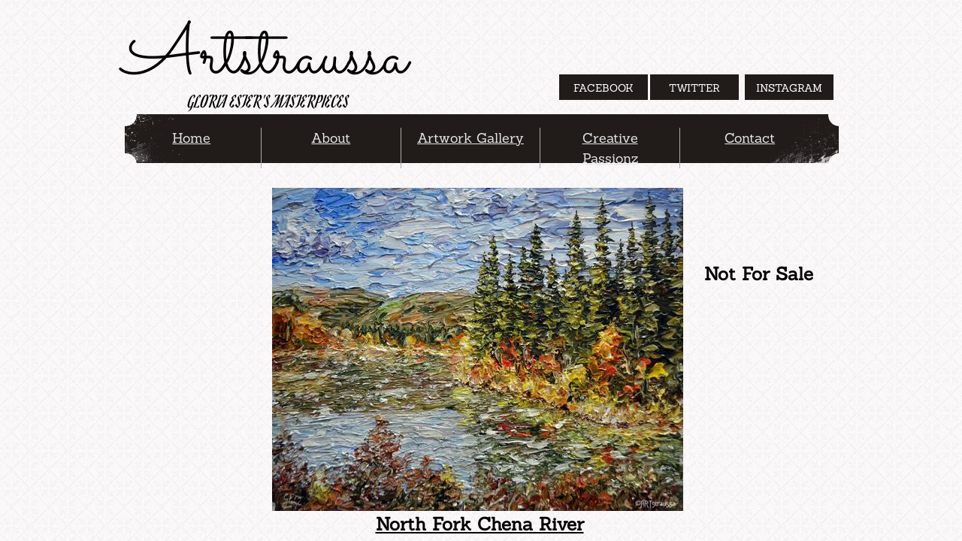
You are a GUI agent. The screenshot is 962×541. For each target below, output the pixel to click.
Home (191, 138)
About (330, 138)
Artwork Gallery (470, 138)
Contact (750, 138)
